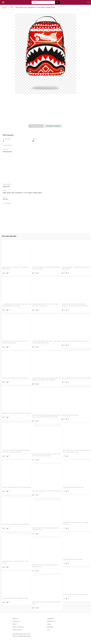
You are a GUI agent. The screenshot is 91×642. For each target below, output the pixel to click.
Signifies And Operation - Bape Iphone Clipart (15, 598)
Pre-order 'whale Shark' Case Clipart (72, 559)
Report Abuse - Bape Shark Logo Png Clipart (15, 378)
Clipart (49, 624)
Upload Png (51, 621)
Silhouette (50, 627)
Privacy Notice (17, 630)
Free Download (36, 126)
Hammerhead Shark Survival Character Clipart (75, 594)
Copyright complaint (53, 126)
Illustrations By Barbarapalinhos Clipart (73, 487)
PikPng (4, 7)
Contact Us (16, 621)
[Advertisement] (45, 110)
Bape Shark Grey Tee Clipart (70, 415)
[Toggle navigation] (88, 2)
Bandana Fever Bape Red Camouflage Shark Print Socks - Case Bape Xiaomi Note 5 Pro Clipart (45, 416)
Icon (48, 630)
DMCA (15, 624)
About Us (16, 618)
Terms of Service (18, 627)
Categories (50, 618)
